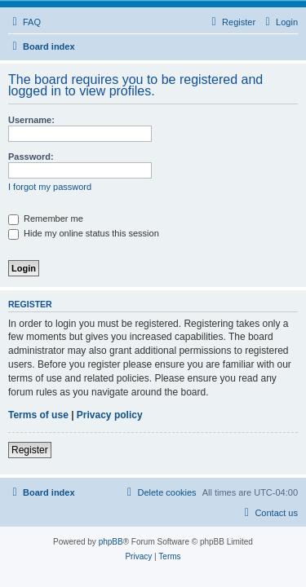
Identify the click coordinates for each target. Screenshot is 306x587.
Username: (31, 120)
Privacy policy (110, 415)
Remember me (45, 218)
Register (29, 450)
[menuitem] (24, 22)
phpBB (111, 541)
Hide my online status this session (83, 233)
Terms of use (38, 415)
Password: (31, 156)
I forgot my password (49, 187)
